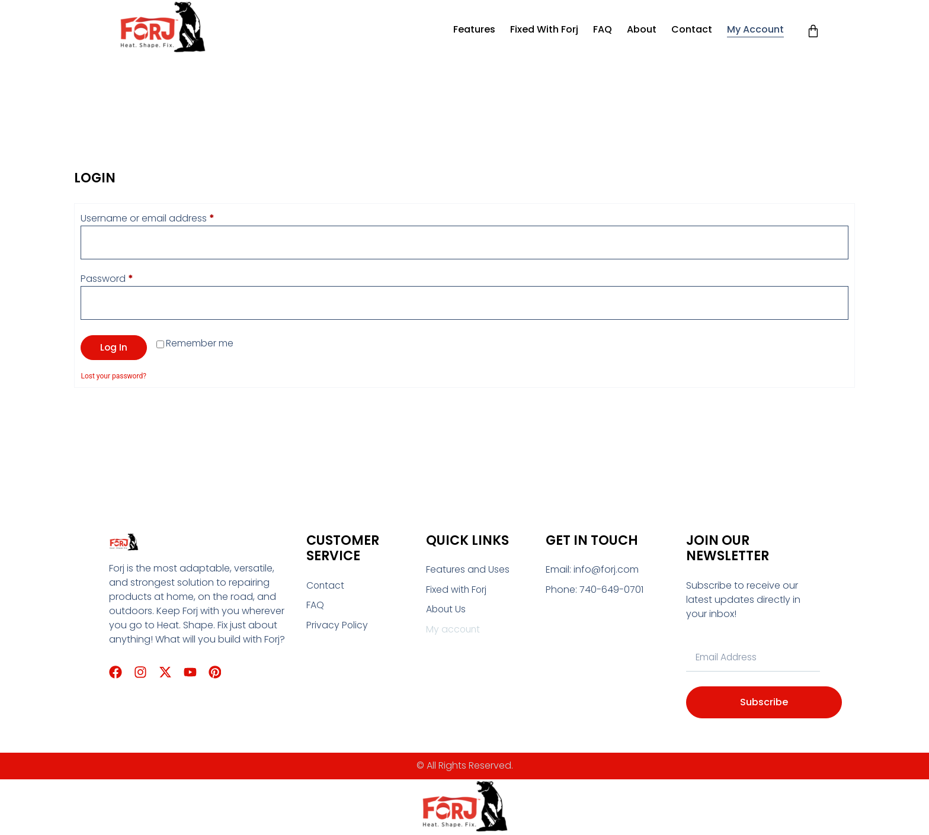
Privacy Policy (337, 626)
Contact (691, 29)
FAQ (602, 29)
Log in (114, 348)
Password (127, 279)
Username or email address (168, 218)
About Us (446, 611)
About (641, 29)
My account (755, 29)
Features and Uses (468, 570)
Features (474, 29)
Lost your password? (113, 377)
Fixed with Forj (544, 29)
